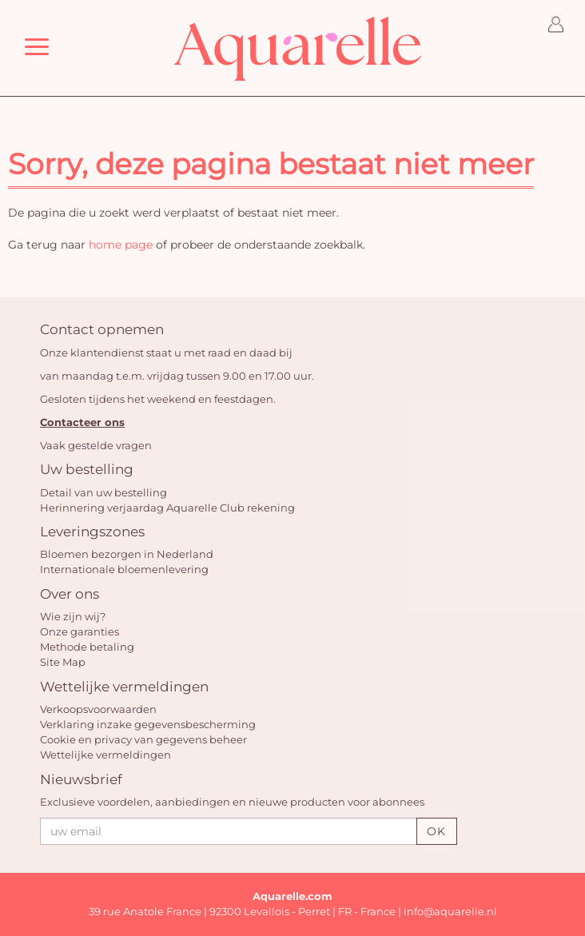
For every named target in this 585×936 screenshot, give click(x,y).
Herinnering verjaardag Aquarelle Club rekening (167, 507)
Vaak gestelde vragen (96, 445)
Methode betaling (87, 646)
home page (121, 244)
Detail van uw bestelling (103, 492)
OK (437, 831)
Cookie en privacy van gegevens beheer (143, 739)
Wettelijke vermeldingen (105, 754)
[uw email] (228, 831)
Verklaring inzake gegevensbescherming (148, 724)
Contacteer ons (82, 422)
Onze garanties (79, 631)
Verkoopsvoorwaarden (98, 709)
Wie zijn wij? (72, 616)
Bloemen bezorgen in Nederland (126, 554)
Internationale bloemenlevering (124, 569)
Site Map (63, 661)
